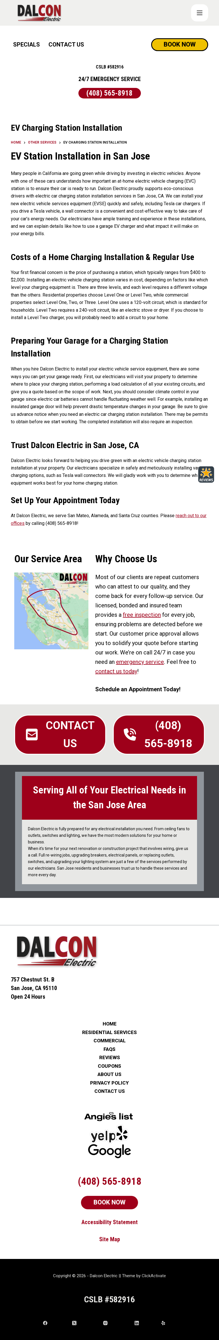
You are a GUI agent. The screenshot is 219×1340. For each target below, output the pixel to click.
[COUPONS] (199, 12)
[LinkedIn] (146, 1323)
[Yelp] (168, 1323)
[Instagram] (116, 1323)
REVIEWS (109, 1057)
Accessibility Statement (110, 1222)
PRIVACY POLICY (109, 1083)
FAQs (109, 1049)
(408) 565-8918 (109, 93)
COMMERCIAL (110, 1040)
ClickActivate (154, 1275)
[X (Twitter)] (85, 1323)
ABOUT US (109, 1074)
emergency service (140, 661)
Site (104, 1239)
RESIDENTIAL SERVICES (109, 1032)
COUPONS (109, 1066)
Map (115, 1239)
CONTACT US (66, 44)
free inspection (142, 614)
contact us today (116, 671)
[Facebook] (55, 1323)
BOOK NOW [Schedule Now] (180, 44)
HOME (110, 1023)
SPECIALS (26, 44)
